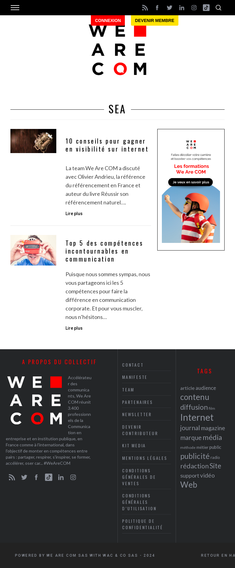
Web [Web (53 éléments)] (188, 484)
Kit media (134, 445)
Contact (133, 364)
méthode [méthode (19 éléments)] (188, 447)
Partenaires (137, 401)
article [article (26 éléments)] (187, 387)
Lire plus (74, 213)
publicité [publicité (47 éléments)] (195, 455)
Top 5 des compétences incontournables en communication (104, 251)
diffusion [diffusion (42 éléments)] (194, 406)
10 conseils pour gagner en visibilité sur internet (107, 145)
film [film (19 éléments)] (212, 408)
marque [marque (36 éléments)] (191, 437)
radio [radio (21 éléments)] (215, 457)
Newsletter (137, 414)
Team (128, 389)
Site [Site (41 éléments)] (215, 465)
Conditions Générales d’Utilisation (139, 501)
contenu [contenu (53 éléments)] (194, 396)
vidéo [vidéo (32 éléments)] (207, 474)
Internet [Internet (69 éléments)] (197, 416)
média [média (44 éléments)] (212, 437)
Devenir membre (154, 20)
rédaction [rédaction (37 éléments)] (194, 466)
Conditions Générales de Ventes (139, 476)
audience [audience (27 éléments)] (206, 387)
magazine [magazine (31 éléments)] (213, 427)
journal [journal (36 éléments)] (190, 427)
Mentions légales (144, 458)
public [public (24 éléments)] (215, 446)
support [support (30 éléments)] (189, 475)
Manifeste (134, 377)
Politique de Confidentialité (142, 524)
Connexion (108, 20)
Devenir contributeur (140, 429)
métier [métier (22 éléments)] (202, 446)
